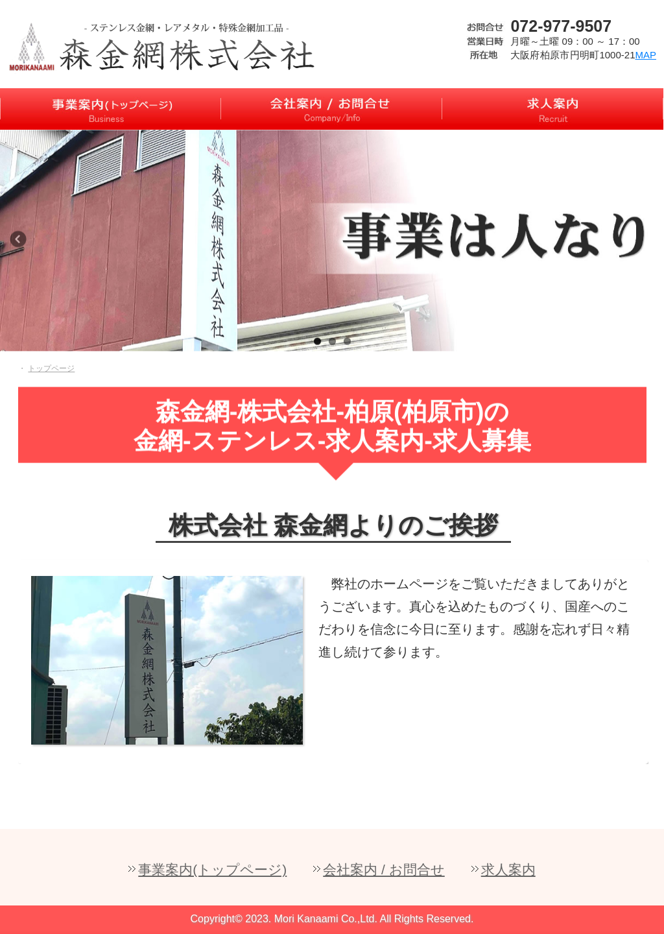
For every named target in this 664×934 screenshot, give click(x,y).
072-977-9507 (560, 26)
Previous (23, 246)
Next (651, 246)
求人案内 (508, 869)
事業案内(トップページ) (212, 869)
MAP (645, 54)
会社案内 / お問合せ (384, 869)
